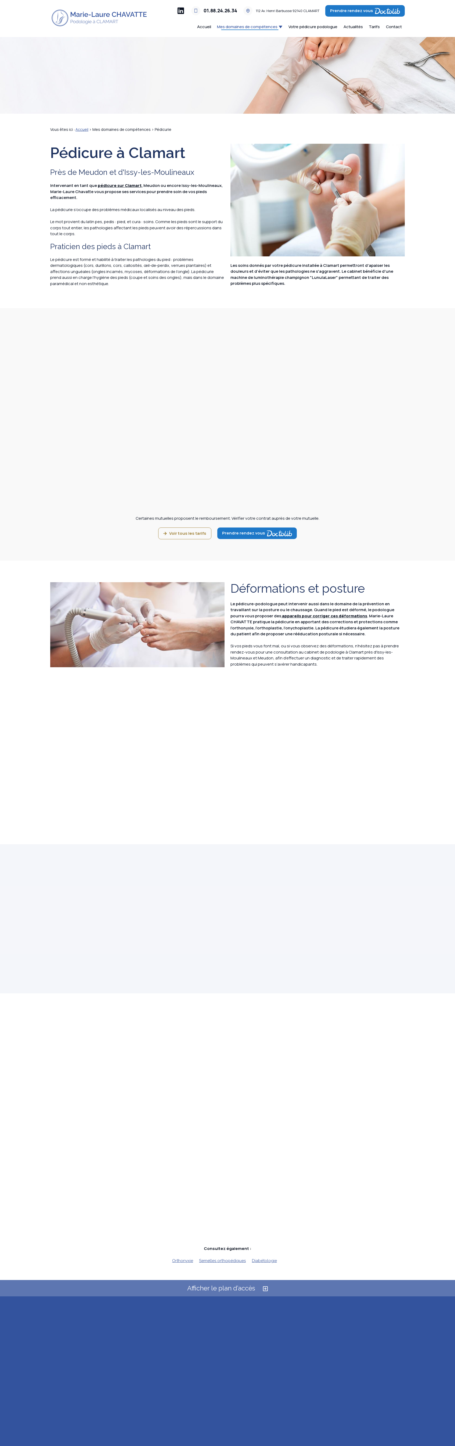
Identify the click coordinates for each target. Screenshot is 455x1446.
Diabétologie (264, 1260)
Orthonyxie (182, 1260)
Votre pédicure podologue (312, 26)
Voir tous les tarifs (184, 533)
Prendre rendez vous (365, 11)
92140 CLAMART (287, 10)
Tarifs (374, 26)
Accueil (204, 26)
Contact (394, 26)
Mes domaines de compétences (247, 26)
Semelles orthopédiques (222, 1260)
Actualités (353, 26)
